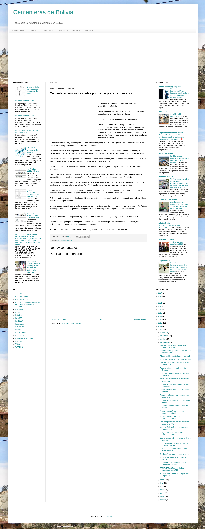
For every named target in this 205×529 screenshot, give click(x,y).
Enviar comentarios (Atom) (71, 323)
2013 (160, 330)
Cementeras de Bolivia (43, 12)
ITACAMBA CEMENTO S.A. (33, 170)
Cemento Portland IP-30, (24, 101)
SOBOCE (76, 31)
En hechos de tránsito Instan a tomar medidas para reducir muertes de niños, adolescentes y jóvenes (179, 267)
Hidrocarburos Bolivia (167, 177)
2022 (160, 300)
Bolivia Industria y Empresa (170, 87)
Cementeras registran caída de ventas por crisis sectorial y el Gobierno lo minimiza (34, 267)
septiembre (164, 342)
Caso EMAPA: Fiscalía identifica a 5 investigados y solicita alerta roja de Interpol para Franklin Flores (171, 137)
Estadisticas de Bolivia (168, 200)
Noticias (18, 330)
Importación (19, 324)
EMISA (18, 312)
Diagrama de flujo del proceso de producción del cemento (33, 90)
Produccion (63, 31)
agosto (163, 480)
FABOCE (18, 318)
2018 (160, 313)
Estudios (18, 315)
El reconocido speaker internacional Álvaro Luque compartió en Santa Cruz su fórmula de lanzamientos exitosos (179, 93)
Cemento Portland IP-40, (24, 116)
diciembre (164, 333)
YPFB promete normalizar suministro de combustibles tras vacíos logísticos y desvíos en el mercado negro (179, 183)
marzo (162, 496)
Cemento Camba (21, 297)
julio (162, 483)
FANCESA (34, 31)
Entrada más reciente (59, 319)
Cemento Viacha (18, 31)
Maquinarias (164, 112)
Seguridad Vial (164, 261)
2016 (160, 320)
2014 (160, 326)
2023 (160, 296)
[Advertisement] (98, 57)
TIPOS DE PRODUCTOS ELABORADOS (33, 215)
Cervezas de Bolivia (167, 240)
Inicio (100, 319)
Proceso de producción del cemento (32, 150)
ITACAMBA (48, 31)
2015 (160, 323)
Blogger (110, 516)
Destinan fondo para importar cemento (174, 454)
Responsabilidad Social (24, 338)
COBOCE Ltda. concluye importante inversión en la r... (173, 450)
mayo (162, 490)
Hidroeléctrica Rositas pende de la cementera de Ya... (173, 346)
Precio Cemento (21, 333)
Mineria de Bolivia (166, 154)
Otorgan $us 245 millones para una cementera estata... (173, 434)
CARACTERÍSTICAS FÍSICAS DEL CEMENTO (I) (27, 132)
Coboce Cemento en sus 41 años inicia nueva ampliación (174, 444)
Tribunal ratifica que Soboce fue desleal (175, 356)
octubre (163, 339)
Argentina (19, 294)
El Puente (19, 309)
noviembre (164, 336)
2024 (160, 293)
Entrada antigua (140, 319)
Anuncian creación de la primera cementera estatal (172, 412)
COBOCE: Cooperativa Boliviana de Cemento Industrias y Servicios (27, 304)
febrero (163, 500)
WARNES (89, 31)
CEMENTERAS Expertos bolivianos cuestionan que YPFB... (173, 469)
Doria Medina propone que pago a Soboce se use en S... (173, 464)
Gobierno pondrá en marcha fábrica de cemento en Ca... (174, 423)
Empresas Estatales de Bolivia (171, 133)
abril (162, 493)
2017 (160, 316)
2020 (160, 306)
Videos (17, 344)
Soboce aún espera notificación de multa (175, 359)
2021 (160, 303)
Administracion (165, 223)
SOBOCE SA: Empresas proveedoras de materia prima (33, 193)
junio (162, 486)
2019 (160, 310)
